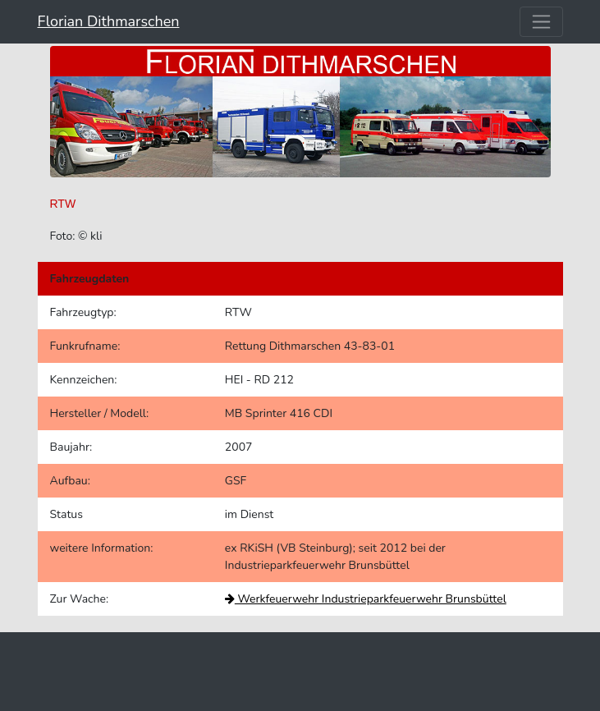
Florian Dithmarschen (109, 21)
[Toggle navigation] (541, 22)
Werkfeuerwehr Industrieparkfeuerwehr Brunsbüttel (365, 599)
